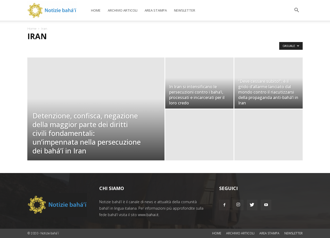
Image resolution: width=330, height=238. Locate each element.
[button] (296, 10)
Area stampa (156, 10)
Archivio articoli (122, 10)
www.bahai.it (148, 214)
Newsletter (184, 10)
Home (96, 10)
